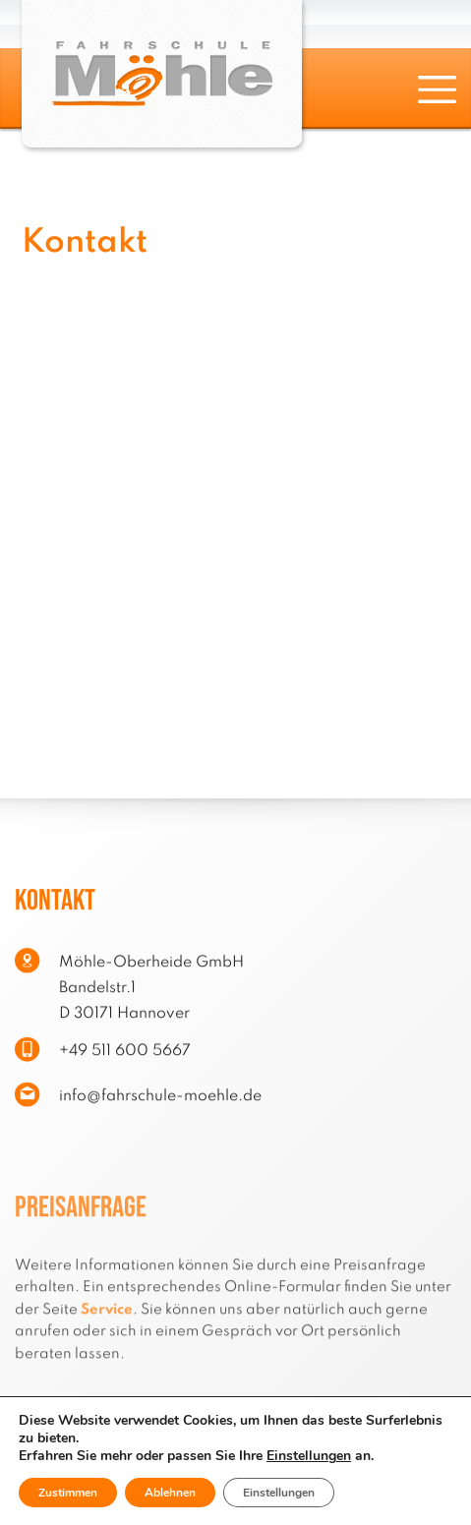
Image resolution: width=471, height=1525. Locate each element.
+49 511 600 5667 (125, 1057)
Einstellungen (308, 1456)
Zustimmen (67, 1492)
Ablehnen (170, 1492)
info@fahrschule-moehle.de (160, 1102)
